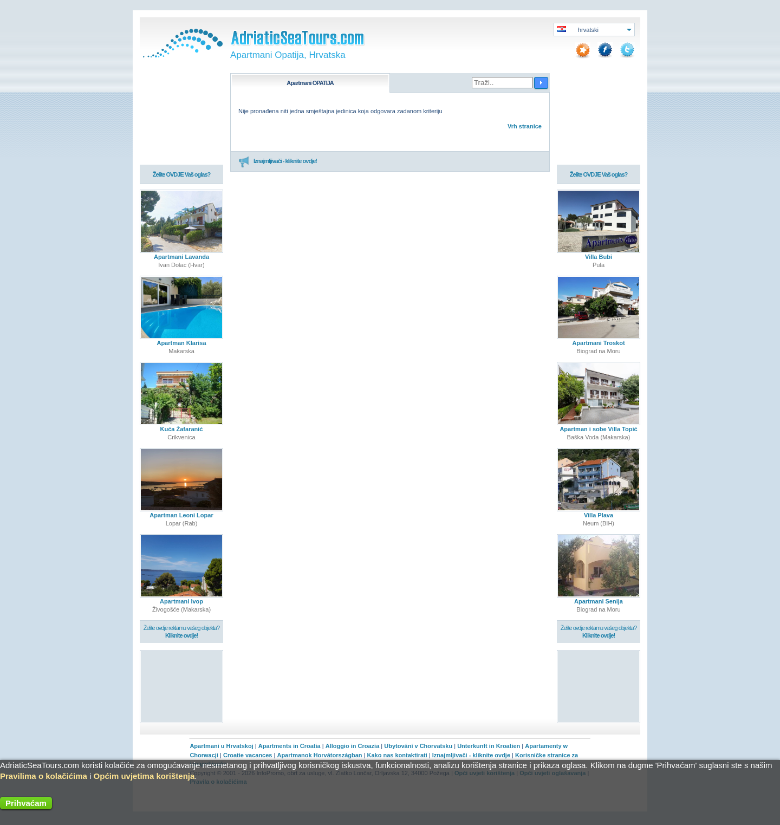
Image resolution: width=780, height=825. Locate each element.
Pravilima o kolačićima (43, 776)
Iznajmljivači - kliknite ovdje (471, 755)
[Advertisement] (182, 686)
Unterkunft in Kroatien (488, 746)
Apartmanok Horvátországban (319, 755)
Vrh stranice (525, 126)
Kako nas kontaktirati (397, 755)
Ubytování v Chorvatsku (418, 746)
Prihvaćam (26, 803)
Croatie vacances (247, 755)
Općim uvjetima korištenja (144, 776)
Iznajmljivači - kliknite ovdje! (277, 161)
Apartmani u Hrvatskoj (221, 746)
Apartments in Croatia (289, 746)
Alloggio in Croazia (353, 746)
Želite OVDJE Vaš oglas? (182, 174)
